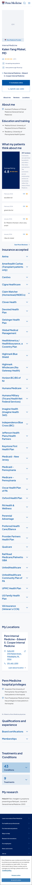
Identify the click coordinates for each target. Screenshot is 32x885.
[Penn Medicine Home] (12, 4)
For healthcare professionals (16, 823)
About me (7, 97)
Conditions (9, 767)
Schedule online (16, 83)
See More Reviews (22, 245)
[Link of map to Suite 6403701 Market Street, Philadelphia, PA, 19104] (24, 651)
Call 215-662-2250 (16, 89)
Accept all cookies (16, 880)
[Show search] (24, 3)
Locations (26, 97)
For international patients (16, 828)
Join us (16, 853)
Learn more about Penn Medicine (16, 818)
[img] (16, 59)
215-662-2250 (12, 663)
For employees (16, 843)
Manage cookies (16, 875)
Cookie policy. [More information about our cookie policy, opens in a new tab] (7, 870)
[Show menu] (29, 3)
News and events (16, 848)
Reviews (16, 97)
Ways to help (16, 833)
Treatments (9, 779)
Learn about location (16, 668)
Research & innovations (16, 838)
